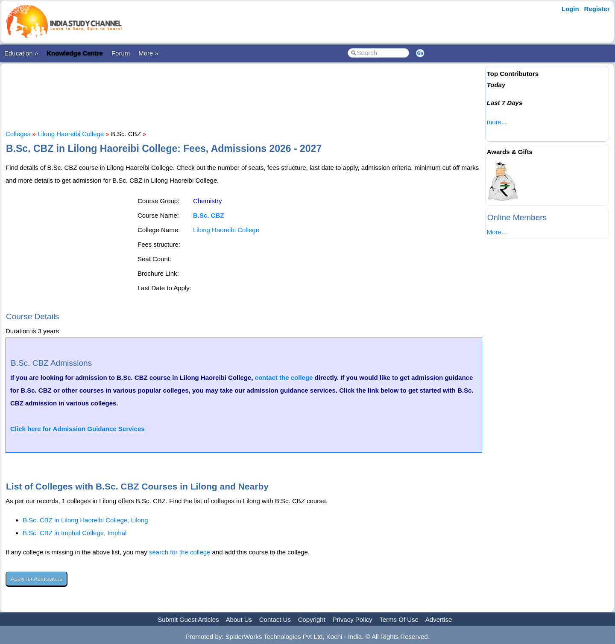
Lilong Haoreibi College (71, 133)
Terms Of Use (399, 619)
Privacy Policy (352, 619)
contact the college (284, 377)
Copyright (311, 619)
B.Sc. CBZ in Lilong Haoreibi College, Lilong (85, 520)
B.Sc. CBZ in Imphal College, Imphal (74, 532)
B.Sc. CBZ (208, 215)
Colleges (18, 133)
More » (148, 53)
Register (597, 8)
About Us (239, 619)
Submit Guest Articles (188, 619)
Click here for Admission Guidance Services (77, 428)
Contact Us (275, 619)
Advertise (438, 619)
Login (570, 8)
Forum (120, 53)
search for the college (179, 552)
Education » (21, 53)
